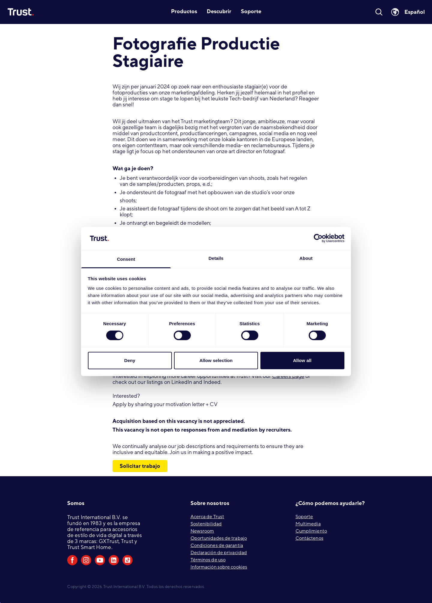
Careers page (288, 376)
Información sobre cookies (219, 567)
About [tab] (306, 258)
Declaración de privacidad (218, 552)
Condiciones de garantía (216, 545)
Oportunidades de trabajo (218, 538)
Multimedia (308, 524)
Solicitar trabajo (140, 466)
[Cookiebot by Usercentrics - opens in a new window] (318, 238)
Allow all (302, 360)
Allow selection (216, 360)
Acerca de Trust (207, 516)
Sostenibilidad (206, 524)
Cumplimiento (311, 531)
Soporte (304, 516)
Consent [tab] (126, 259)
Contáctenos (309, 538)
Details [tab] (216, 258)
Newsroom (202, 531)
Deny (129, 360)
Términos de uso (208, 560)
